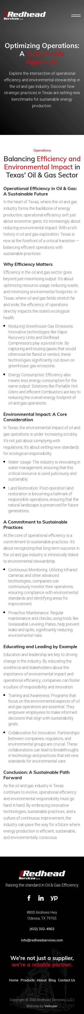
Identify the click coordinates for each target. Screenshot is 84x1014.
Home (13, 980)
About (41, 980)
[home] (24, 15)
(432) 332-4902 (42, 929)
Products (27, 980)
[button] (76, 15)
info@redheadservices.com (42, 940)
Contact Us (66, 980)
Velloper (51, 1006)
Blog (52, 980)
